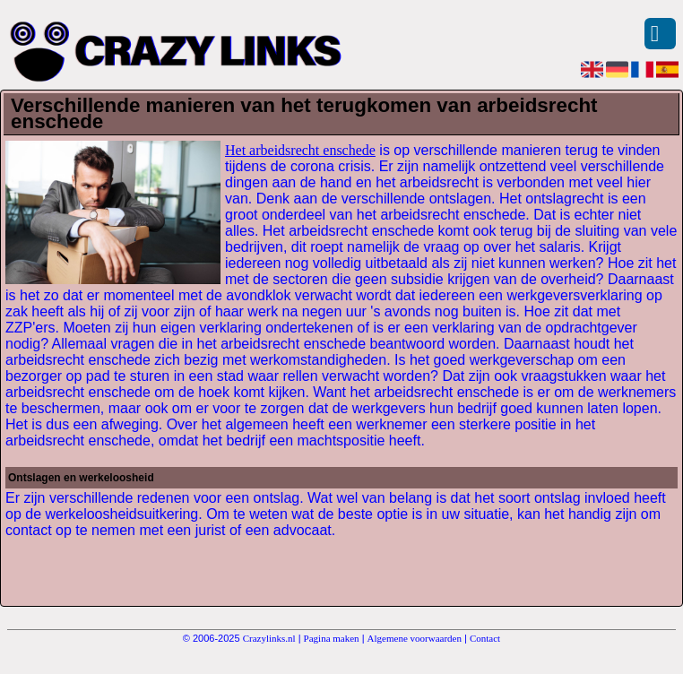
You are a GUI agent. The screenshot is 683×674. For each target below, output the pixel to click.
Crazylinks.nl (269, 638)
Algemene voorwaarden (414, 638)
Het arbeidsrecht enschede (300, 150)
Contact (485, 638)
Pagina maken (331, 638)
